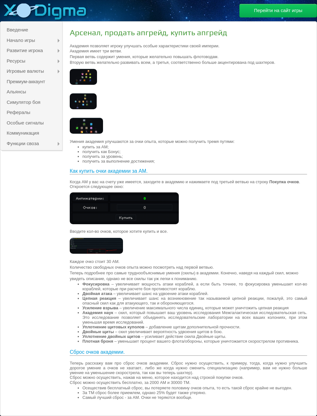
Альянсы (16, 91)
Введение (17, 29)
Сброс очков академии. (97, 352)
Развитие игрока (33, 50)
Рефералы (18, 112)
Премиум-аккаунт (26, 81)
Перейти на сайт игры (278, 10)
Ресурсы (33, 61)
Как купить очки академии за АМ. (109, 171)
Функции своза (33, 143)
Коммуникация (23, 133)
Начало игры (33, 40)
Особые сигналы (25, 122)
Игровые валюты (33, 71)
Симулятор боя (23, 102)
